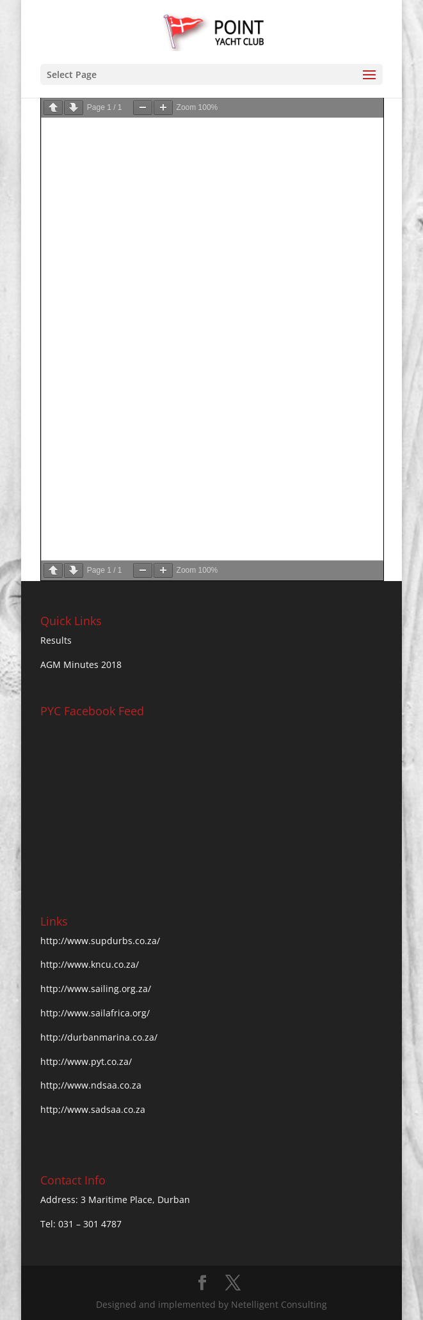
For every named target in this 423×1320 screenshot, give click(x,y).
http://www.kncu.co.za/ (89, 964)
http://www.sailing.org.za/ (95, 988)
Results (56, 640)
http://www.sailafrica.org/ (95, 1013)
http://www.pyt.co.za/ (86, 1061)
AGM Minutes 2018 (81, 664)
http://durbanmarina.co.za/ (98, 1037)
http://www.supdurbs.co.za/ (100, 941)
